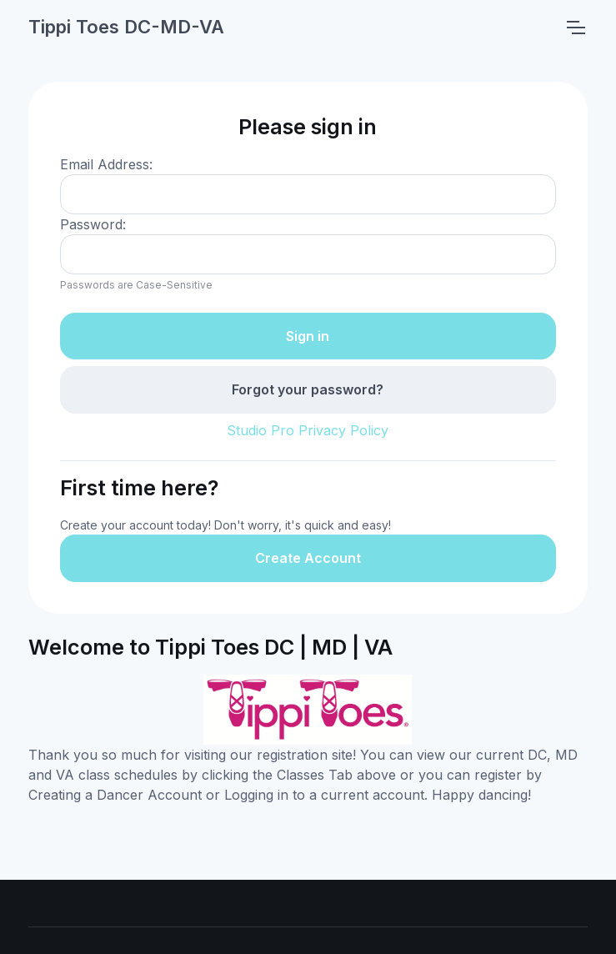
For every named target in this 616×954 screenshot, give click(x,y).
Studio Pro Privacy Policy (307, 430)
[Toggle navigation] (575, 28)
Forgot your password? (307, 389)
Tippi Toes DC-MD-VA (126, 27)
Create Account (308, 558)
